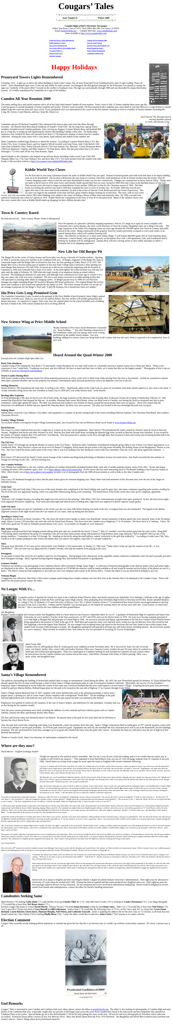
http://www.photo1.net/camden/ (39, 472)
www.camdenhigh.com (107, 31)
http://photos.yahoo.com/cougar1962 (65, 469)
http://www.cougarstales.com (94, 33)
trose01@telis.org (68, 31)
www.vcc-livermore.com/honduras (27, 371)
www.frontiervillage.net (125, 422)
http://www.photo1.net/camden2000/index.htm (51, 161)
